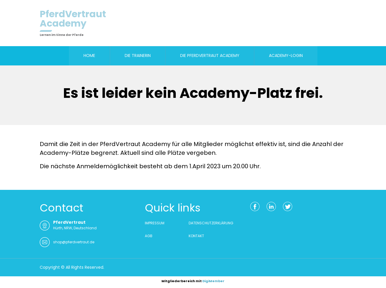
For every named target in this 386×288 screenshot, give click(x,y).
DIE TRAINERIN (138, 55)
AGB (148, 235)
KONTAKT (196, 235)
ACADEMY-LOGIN (286, 55)
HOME (89, 55)
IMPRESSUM (154, 223)
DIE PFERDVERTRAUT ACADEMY (209, 55)
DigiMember (213, 281)
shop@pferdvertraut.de (73, 242)
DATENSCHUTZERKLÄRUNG (211, 223)
